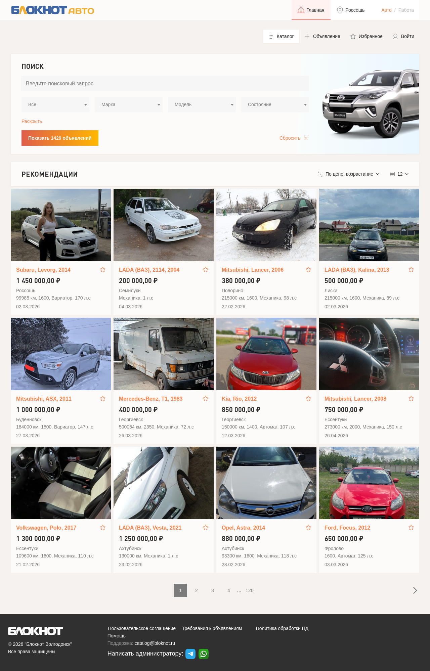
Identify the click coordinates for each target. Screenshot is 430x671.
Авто (386, 10)
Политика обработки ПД (282, 628)
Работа (406, 10)
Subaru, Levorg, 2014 (43, 270)
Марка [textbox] (108, 104)
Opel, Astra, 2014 (243, 528)
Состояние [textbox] (259, 104)
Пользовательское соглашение (142, 628)
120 (249, 590)
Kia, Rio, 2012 (239, 399)
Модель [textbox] (183, 104)
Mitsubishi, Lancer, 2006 (253, 270)
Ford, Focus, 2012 (347, 528)
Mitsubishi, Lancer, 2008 (355, 399)
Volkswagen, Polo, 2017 (46, 528)
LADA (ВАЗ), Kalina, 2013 (357, 270)
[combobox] (55, 104)
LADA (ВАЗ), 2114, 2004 (149, 270)
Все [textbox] (32, 104)
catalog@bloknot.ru (155, 643)
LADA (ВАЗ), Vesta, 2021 (150, 528)
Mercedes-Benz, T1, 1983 (150, 399)
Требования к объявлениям (212, 628)
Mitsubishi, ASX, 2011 (44, 399)
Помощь (117, 635)
